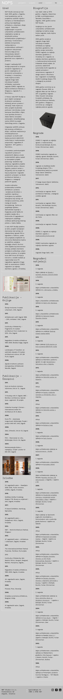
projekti (22, 3)
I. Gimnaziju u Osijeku (50, 290)
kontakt (48, 3)
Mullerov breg (48, 425)
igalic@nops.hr (34, 690)
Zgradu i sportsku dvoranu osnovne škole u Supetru (47, 275)
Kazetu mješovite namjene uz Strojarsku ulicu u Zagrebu (46, 395)
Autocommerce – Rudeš (44, 451)
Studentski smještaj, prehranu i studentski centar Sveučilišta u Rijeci (46, 497)
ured (40, 3)
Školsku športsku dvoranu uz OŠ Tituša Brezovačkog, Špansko (45, 559)
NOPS (7, 3)
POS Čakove (47, 655)
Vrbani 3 (51, 635)
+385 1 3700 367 (35, 692)
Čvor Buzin (47, 618)
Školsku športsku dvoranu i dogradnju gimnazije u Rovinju (47, 581)
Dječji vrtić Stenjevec (50, 303)
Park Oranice (47, 438)
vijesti (32, 3)
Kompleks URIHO (49, 464)
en (60, 3)
